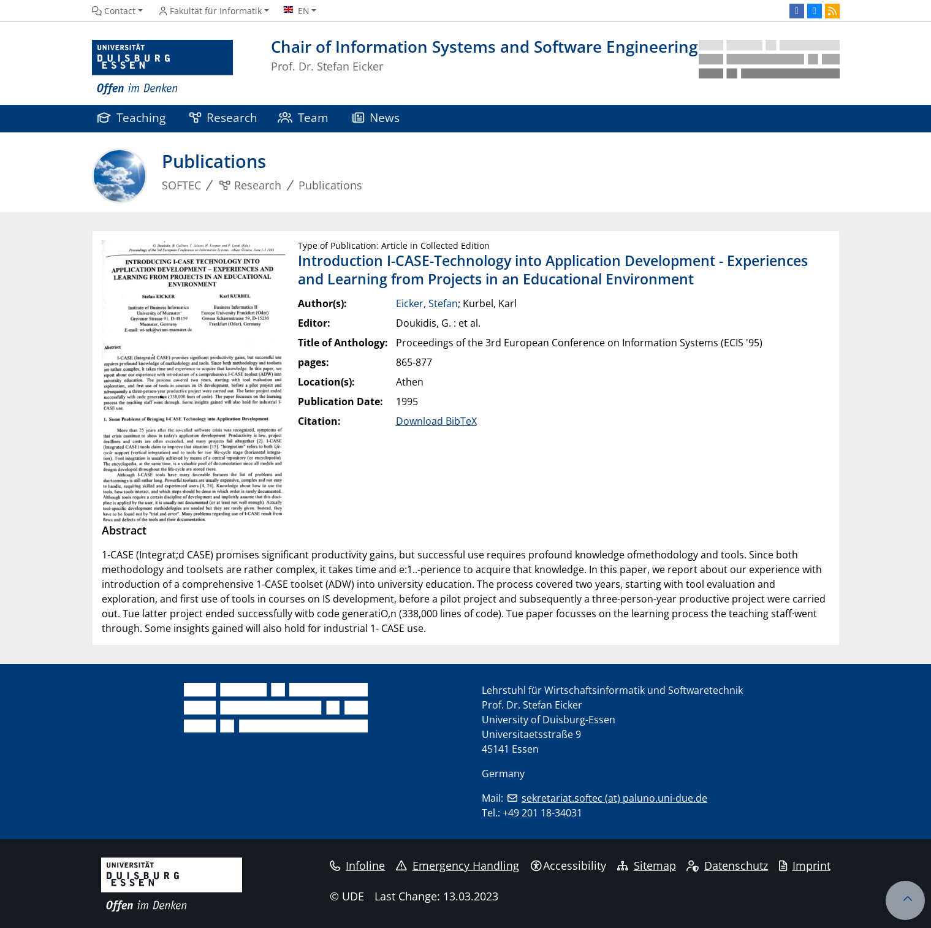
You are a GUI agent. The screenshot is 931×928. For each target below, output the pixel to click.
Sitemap (646, 865)
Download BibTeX (436, 421)
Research (223, 117)
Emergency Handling (457, 865)
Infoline (358, 865)
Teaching (131, 117)
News (376, 117)
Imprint (804, 865)
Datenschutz (727, 865)
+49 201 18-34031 (542, 813)
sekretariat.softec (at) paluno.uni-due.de (614, 798)
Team (303, 117)
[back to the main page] (769, 68)
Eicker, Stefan (427, 303)
